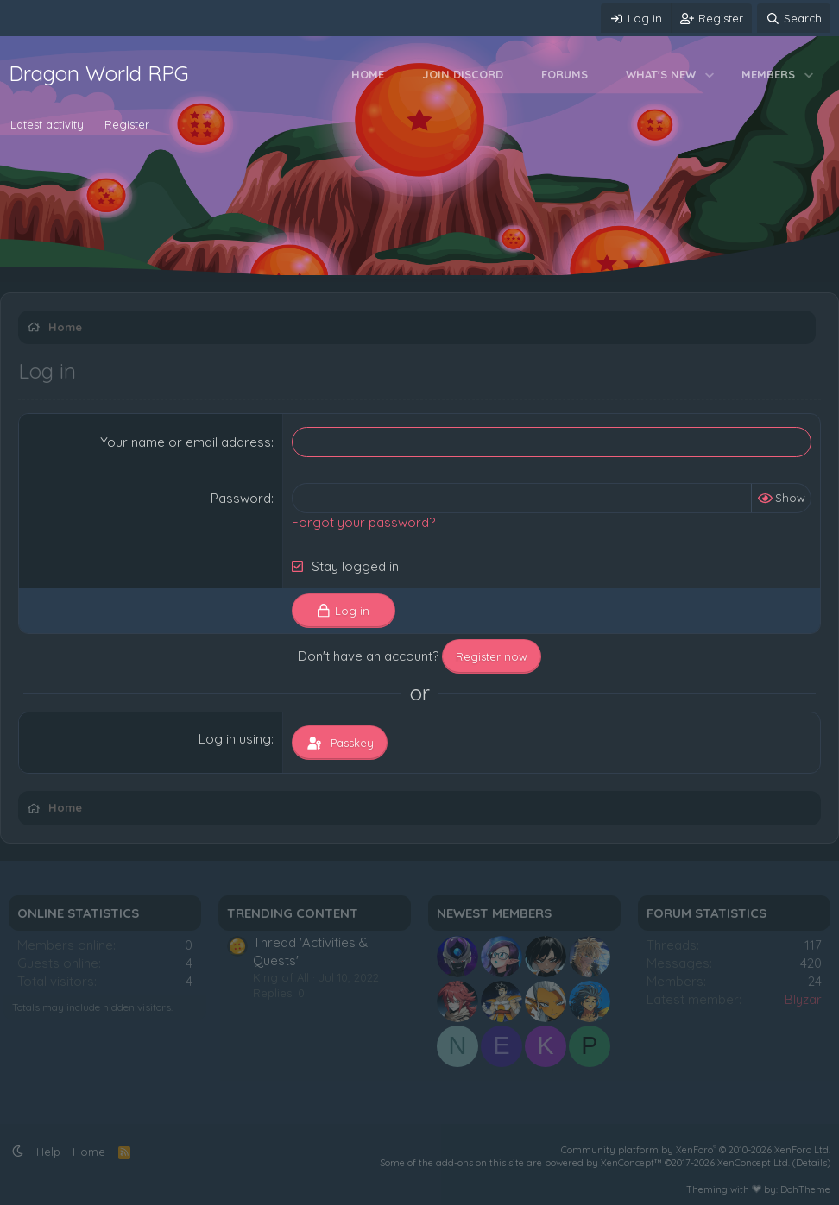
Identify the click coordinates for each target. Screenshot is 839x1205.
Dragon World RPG (99, 73)
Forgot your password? (363, 522)
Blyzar (803, 999)
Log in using (235, 739)
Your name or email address (185, 442)
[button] (710, 74)
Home (367, 74)
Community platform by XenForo (695, 1150)
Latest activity (47, 124)
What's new (661, 74)
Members (768, 74)
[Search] (793, 18)
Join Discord (462, 74)
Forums (564, 74)
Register (126, 124)
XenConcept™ (631, 1163)
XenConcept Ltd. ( (756, 1163)
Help (48, 1151)
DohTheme (805, 1189)
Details (811, 1163)
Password (241, 498)
